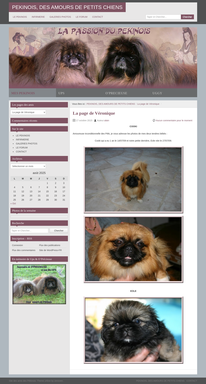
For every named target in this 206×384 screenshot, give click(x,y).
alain (106, 120)
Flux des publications (49, 245)
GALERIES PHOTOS (60, 17)
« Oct (13, 203)
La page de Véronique (148, 104)
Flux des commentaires (23, 250)
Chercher (187, 17)
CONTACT (97, 17)
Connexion (17, 245)
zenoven (58, 381)
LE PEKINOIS (20, 17)
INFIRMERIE (38, 17)
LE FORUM (81, 17)
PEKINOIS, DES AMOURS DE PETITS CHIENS (67, 7)
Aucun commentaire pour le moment (174, 120)
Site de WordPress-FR (50, 250)
